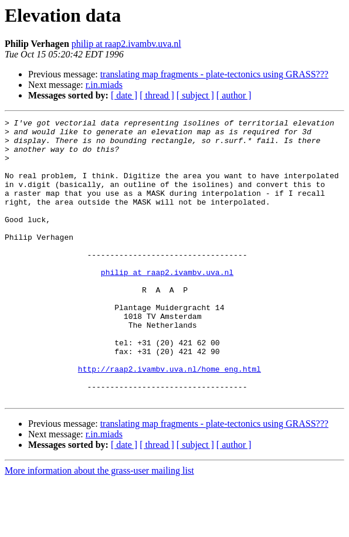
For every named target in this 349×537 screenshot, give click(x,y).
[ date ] (124, 95)
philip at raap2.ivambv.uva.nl (126, 44)
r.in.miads (104, 85)
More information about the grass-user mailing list (99, 527)
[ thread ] (157, 95)
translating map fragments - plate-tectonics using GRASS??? (214, 74)
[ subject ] (195, 95)
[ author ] (234, 95)
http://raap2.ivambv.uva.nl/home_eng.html (169, 419)
